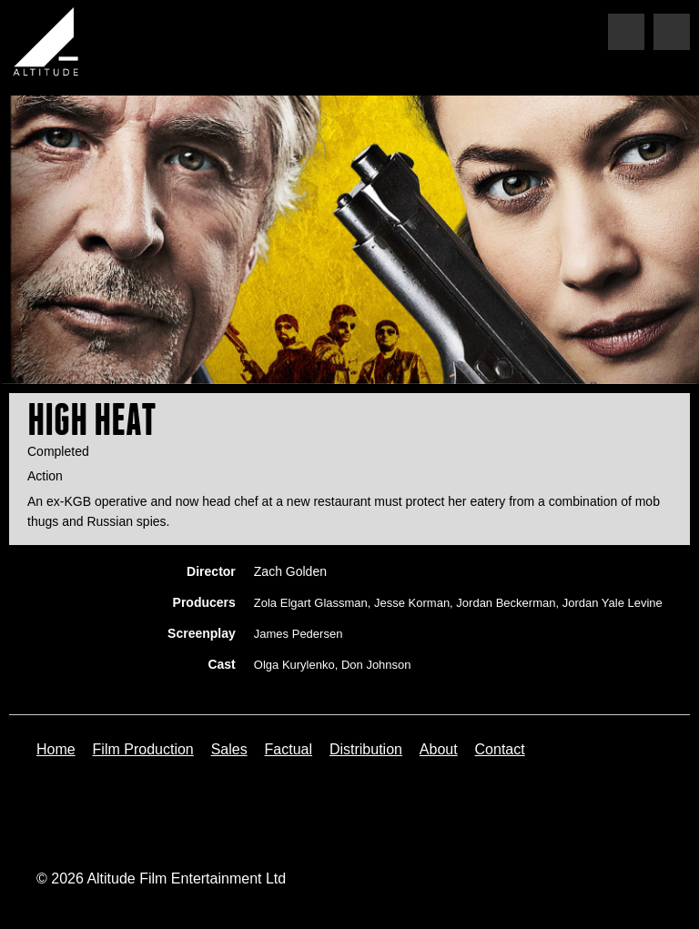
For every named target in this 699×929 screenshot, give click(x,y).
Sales (229, 749)
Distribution (365, 749)
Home (56, 749)
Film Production (143, 749)
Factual (288, 749)
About (439, 749)
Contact (500, 749)
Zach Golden (290, 571)
